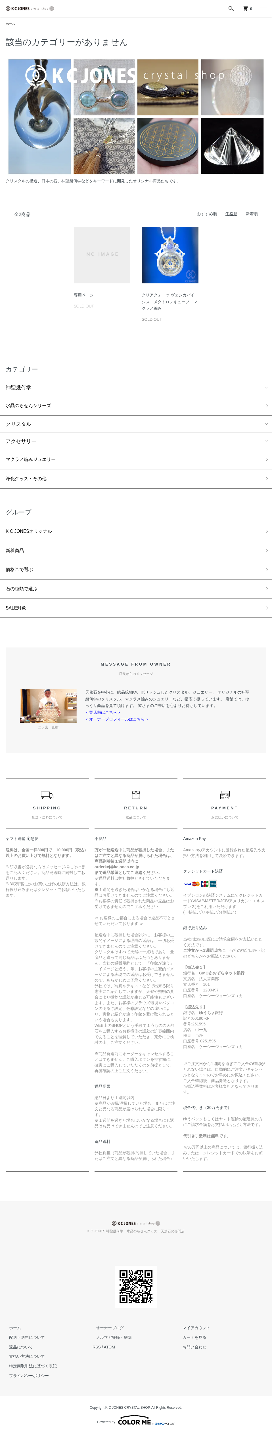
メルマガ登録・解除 (110, 1346)
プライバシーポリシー (25, 1385)
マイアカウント (193, 1337)
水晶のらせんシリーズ (31, 407)
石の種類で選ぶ (23, 596)
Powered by (136, 1429)
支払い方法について (23, 1366)
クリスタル (18, 426)
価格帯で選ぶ (21, 576)
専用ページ (84, 295)
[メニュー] (263, 8)
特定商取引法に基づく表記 (29, 1375)
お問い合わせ (191, 1356)
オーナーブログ (106, 1337)
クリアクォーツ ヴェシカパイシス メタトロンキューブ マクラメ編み (169, 302)
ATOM (109, 1356)
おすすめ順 (207, 214)
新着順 (252, 214)
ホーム (11, 24)
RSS (97, 1356)
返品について (18, 1356)
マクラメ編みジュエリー (34, 462)
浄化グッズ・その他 (29, 482)
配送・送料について (23, 1346)
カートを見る (191, 1346)
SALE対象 (17, 617)
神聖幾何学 (18, 388)
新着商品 (16, 556)
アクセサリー (21, 443)
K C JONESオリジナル (32, 536)
